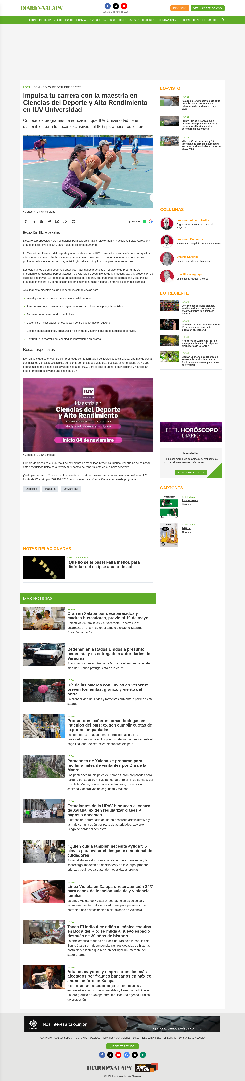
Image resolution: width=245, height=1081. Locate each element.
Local (33, 20)
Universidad (71, 488)
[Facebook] (108, 6)
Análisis (95, 20)
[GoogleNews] (127, 1055)
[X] (116, 6)
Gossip (122, 20)
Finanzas (81, 20)
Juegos (212, 20)
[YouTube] (124, 6)
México (58, 20)
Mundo (69, 20)
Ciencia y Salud (168, 20)
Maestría (50, 488)
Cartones (109, 20)
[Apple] (135, 1055)
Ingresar (179, 8)
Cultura (134, 20)
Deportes (199, 20)
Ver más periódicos (207, 8)
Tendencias (149, 20)
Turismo (185, 20)
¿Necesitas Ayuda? (122, 1046)
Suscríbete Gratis (191, 472)
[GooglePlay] (143, 1055)
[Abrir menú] (22, 20)
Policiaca (45, 20)
